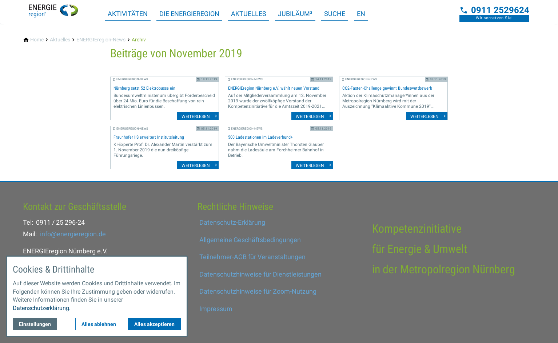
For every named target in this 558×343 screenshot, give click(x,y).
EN (361, 13)
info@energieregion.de (73, 234)
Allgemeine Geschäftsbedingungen (250, 240)
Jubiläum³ (295, 13)
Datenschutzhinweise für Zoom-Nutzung (257, 291)
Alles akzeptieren (154, 324)
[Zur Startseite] (58, 11)
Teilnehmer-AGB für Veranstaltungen (252, 257)
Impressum (215, 309)
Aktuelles (248, 13)
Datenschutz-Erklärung (232, 222)
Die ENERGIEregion (189, 13)
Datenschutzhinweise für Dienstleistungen (260, 274)
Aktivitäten (128, 13)
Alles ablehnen (98, 324)
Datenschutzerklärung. (42, 308)
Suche (334, 13)
